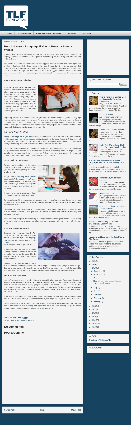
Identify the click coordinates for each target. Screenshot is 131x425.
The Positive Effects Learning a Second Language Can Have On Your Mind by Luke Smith (106, 162)
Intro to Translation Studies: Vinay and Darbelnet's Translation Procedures (113, 99)
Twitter (41, 308)
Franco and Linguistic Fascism (112, 130)
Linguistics (71, 33)
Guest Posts (14, 320)
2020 (94, 264)
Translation (86, 33)
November (98, 274)
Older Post (76, 410)
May (96, 288)
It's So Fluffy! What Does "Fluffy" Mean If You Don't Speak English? (113, 146)
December (98, 271)
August (97, 278)
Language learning (27, 320)
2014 (94, 320)
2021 (94, 261)
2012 (94, 327)
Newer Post (9, 410)
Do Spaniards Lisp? (107, 193)
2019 (94, 268)
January (97, 302)
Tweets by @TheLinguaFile (100, 340)
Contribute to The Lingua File (48, 33)
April (96, 291)
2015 (94, 317)
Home (9, 33)
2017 (94, 309)
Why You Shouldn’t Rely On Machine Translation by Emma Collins (103, 223)
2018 (94, 306)
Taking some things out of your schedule (20, 137)
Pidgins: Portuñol (106, 114)
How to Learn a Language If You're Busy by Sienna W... (107, 282)
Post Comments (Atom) (47, 418)
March (96, 295)
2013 (94, 323)
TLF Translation (24, 33)
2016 (94, 313)
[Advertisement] (42, 398)
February (97, 298)
